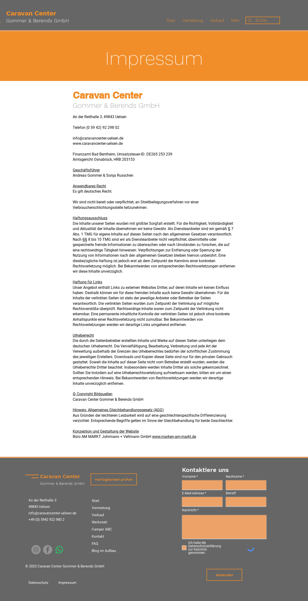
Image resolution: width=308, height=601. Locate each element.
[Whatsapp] (59, 549)
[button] (114, 479)
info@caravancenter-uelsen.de (52, 513)
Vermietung (101, 508)
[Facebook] (47, 549)
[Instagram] (36, 549)
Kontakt (98, 536)
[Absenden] (224, 575)
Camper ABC (102, 529)
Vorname (189, 476)
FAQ (95, 543)
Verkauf (98, 515)
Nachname (234, 476)
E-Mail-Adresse (193, 493)
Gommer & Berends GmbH (37, 21)
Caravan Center (31, 13)
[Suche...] (262, 20)
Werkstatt (99, 522)
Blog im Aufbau (104, 551)
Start (95, 501)
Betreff (231, 493)
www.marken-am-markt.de (174, 436)
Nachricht (189, 510)
